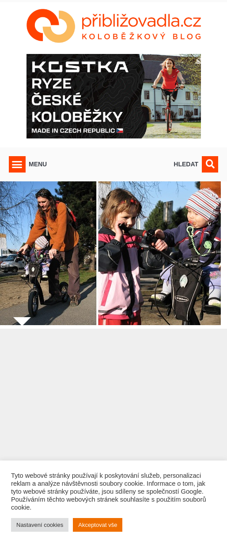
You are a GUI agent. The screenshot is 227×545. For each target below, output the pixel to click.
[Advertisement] (113, 425)
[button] (17, 164)
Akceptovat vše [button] (97, 525)
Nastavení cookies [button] (39, 525)
